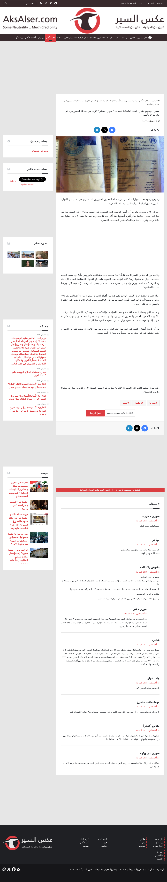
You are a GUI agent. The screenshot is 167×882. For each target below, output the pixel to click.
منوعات (125, 37)
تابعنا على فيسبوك (40, 151)
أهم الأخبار (84, 842)
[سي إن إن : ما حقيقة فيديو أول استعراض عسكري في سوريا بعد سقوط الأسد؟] (39, 537)
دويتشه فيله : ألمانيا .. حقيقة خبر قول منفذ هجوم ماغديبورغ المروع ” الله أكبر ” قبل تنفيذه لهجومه (18, 521)
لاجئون (138, 402)
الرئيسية (160, 3)
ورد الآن (19, 37)
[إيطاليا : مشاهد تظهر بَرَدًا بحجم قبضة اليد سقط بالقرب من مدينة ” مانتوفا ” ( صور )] (42, 255)
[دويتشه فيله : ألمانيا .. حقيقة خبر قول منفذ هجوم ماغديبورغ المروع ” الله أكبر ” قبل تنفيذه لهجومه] (39, 519)
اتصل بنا (151, 3)
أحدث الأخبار (30, 37)
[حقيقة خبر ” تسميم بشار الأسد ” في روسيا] (39, 505)
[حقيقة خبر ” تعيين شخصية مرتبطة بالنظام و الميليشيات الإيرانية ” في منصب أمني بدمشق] (39, 486)
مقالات (60, 37)
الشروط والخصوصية (128, 3)
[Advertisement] (83, 66)
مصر (125, 402)
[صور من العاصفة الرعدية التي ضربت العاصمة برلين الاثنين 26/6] (42, 263)
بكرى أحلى (84, 839)
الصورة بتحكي (70, 37)
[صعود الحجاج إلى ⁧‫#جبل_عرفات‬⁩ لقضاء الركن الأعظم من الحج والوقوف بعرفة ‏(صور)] (14, 254)
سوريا (152, 402)
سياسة (117, 37)
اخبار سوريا (142, 37)
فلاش (132, 37)
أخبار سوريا (158, 846)
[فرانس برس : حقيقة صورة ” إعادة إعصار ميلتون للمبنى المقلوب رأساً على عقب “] (39, 553)
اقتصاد (93, 37)
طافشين (101, 37)
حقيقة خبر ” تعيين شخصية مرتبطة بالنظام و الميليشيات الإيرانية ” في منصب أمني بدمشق (18, 489)
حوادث (109, 37)
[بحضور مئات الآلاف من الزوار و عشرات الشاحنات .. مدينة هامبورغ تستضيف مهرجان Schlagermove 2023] (28, 254)
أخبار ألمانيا (83, 37)
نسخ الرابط (95, 413)
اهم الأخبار (50, 37)
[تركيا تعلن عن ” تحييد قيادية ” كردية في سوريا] (28, 263)
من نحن (142, 3)
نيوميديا (41, 37)
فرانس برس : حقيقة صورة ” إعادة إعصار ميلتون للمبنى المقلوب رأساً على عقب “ (18, 557)
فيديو (104, 842)
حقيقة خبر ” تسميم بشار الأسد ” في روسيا (19, 505)
